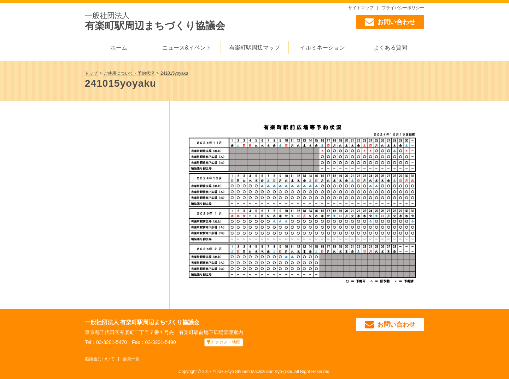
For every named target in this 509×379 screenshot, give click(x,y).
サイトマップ (361, 7)
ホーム (118, 48)
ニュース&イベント (186, 48)
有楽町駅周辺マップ (254, 48)
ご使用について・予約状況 (129, 73)
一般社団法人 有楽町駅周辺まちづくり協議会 (142, 322)
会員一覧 (131, 358)
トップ (91, 73)
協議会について (100, 358)
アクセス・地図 (225, 342)
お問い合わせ (390, 22)
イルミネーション (322, 48)
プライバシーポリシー (403, 7)
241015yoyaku (174, 73)
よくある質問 (390, 48)
